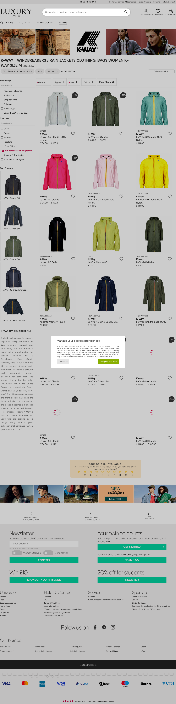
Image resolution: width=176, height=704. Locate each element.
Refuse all (63, 362)
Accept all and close (108, 362)
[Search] (126, 12)
